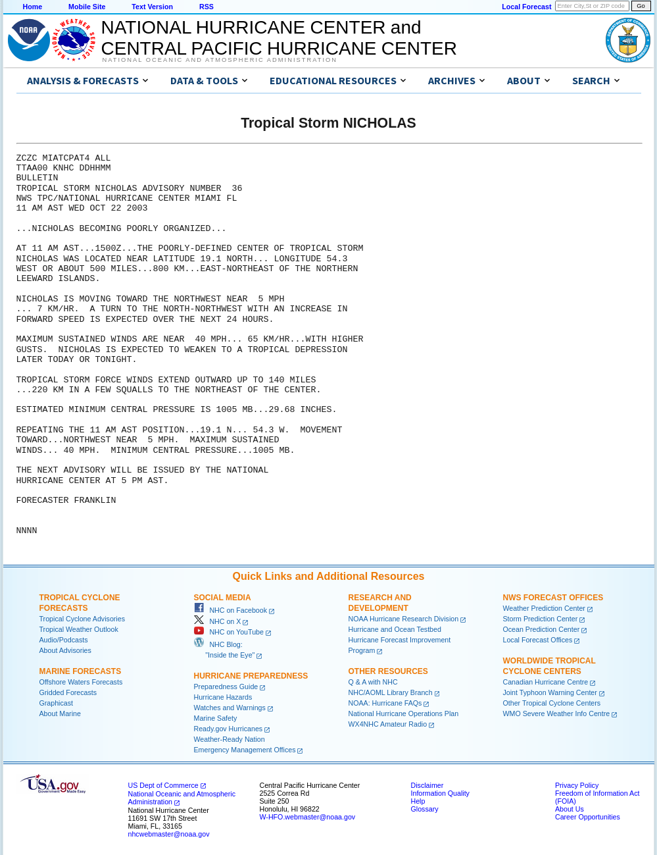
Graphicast (56, 703)
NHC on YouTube (229, 632)
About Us (569, 809)
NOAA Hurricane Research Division (404, 619)
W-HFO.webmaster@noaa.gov (308, 817)
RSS (206, 7)
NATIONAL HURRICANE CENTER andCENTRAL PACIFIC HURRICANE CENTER (279, 38)
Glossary (425, 809)
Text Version (152, 7)
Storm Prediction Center (540, 619)
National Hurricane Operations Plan (404, 713)
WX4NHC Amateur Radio (388, 724)
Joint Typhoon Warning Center (550, 692)
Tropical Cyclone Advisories (82, 619)
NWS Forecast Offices (553, 597)
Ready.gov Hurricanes (228, 729)
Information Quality (440, 793)
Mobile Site (86, 7)
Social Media (222, 597)
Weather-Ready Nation (229, 739)
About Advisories (65, 650)
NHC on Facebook (231, 610)
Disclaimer (427, 785)
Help (418, 801)
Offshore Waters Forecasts (81, 682)
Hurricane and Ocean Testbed (395, 629)
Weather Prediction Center (544, 608)
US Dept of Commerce (163, 785)
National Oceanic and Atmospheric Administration (220, 60)
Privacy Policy (576, 785)
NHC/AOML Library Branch (391, 692)
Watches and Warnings (230, 708)
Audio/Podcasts (63, 640)
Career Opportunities (587, 817)
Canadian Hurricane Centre (546, 682)
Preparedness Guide (226, 686)
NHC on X (217, 621)
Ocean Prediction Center (541, 629)
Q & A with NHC (373, 682)
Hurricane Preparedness (251, 676)
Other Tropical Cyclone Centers (552, 703)
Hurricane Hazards (223, 697)
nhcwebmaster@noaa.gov (169, 834)
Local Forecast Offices (538, 640)
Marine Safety (215, 718)
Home (33, 7)
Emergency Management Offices (245, 750)
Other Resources (388, 671)
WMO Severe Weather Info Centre (556, 713)
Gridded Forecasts (68, 692)
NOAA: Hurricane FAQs (385, 703)
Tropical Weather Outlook (78, 629)
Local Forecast (526, 7)
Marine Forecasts (80, 671)
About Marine (60, 713)
